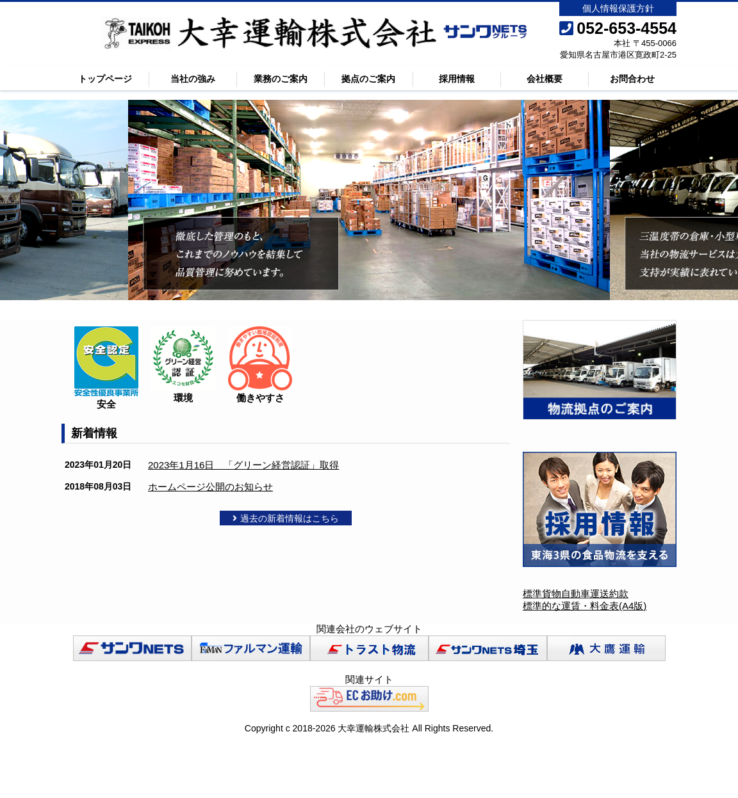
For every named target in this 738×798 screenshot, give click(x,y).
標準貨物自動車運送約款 (575, 593)
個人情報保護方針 (618, 8)
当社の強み (192, 79)
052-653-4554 (617, 28)
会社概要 (544, 79)
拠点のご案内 (368, 79)
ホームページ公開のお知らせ (210, 486)
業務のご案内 (281, 79)
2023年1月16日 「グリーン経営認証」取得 (243, 464)
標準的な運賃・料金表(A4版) (584, 605)
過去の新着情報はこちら (286, 518)
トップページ (105, 79)
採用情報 (457, 79)
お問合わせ (632, 79)
